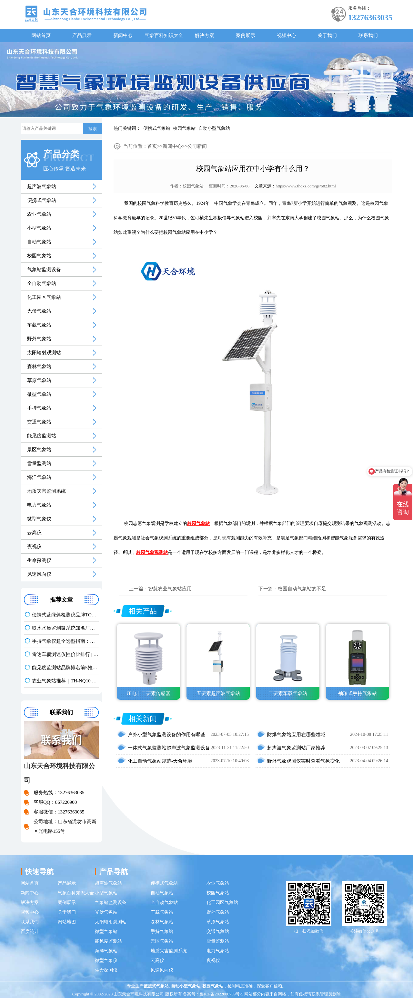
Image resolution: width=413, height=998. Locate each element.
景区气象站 (39, 449)
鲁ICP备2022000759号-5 (221, 994)
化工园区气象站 (44, 297)
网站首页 (41, 35)
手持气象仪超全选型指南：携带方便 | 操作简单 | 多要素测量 (65, 641)
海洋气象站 (39, 477)
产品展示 (82, 35)
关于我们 (327, 35)
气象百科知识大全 (164, 35)
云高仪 (34, 532)
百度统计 (30, 931)
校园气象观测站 (152, 552)
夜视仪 (34, 546)
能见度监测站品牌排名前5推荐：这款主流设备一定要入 (65, 667)
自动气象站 (39, 241)
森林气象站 (39, 366)
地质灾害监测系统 (46, 491)
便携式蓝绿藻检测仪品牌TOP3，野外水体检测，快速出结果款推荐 (65, 614)
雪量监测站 (39, 463)
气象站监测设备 (44, 269)
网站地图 (67, 921)
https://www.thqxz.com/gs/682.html (306, 186)
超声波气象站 (41, 186)
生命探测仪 (39, 560)
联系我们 (368, 35)
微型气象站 (39, 394)
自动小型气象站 (214, 128)
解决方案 (204, 35)
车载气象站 (39, 325)
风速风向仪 (39, 574)
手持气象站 (39, 408)
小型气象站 (39, 228)
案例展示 (245, 35)
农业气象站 (39, 214)
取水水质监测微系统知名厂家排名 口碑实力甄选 (65, 628)
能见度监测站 (41, 435)
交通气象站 (39, 421)
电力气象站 (39, 505)
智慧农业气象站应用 (170, 588)
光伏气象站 (39, 311)
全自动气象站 (41, 283)
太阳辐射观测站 (44, 352)
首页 (152, 146)
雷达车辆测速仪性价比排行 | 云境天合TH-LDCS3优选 (65, 654)
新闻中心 (123, 35)
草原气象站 (39, 380)
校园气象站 (184, 128)
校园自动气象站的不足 (302, 588)
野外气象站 (39, 338)
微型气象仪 (39, 518)
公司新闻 (197, 146)
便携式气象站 (156, 128)
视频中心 (286, 35)
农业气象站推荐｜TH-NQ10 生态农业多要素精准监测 (65, 680)
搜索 (92, 128)
